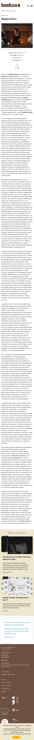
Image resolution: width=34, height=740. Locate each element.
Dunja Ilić (6, 15)
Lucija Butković (8, 572)
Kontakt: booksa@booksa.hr (8, 647)
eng (14, 674)
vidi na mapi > (4, 660)
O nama (3, 679)
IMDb (20, 49)
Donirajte (3, 691)
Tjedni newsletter (5, 671)
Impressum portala (5, 685)
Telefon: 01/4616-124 (6, 649)
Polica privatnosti (5, 688)
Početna (3, 11)
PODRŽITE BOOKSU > (9, 637)
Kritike (7, 11)
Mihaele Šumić (13, 74)
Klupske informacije (6, 682)
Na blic (5, 577)
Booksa (7, 611)
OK (16, 737)
